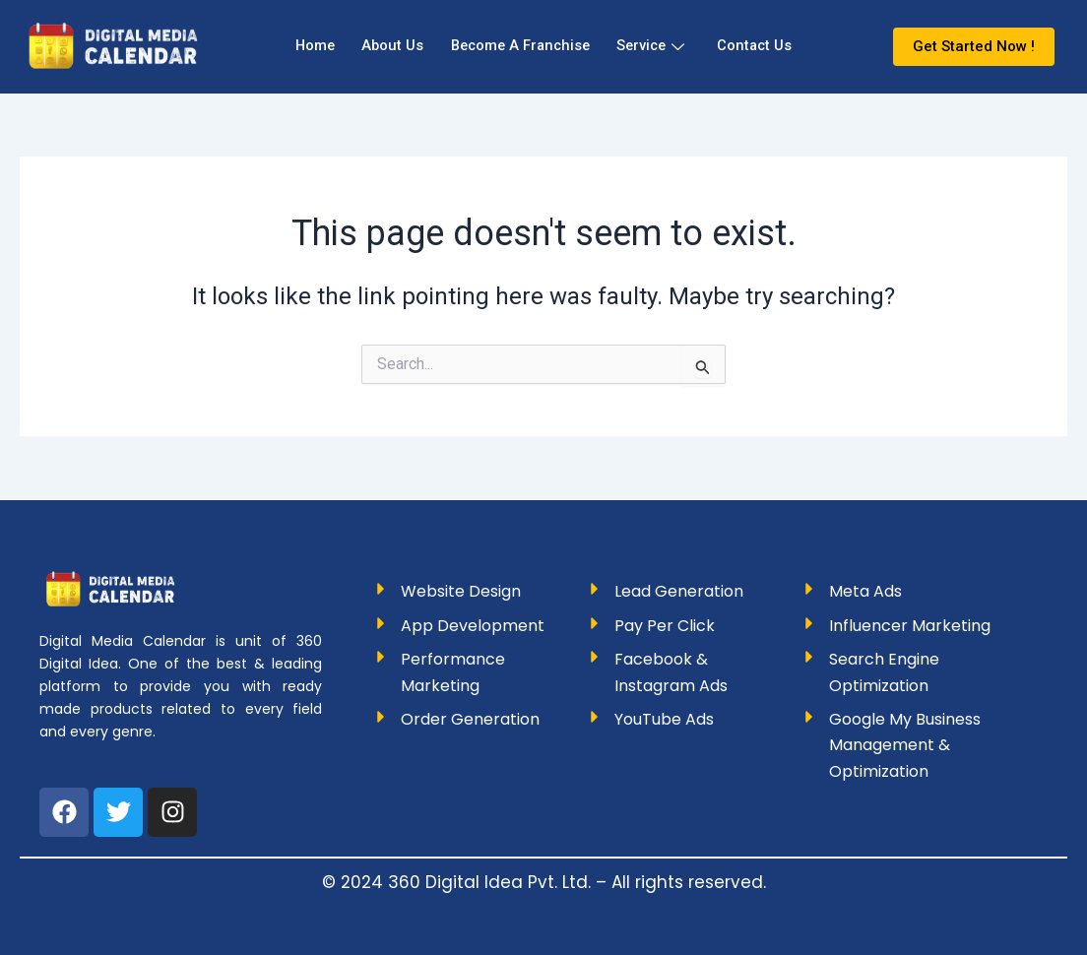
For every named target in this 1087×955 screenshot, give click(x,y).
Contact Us (766, 46)
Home (303, 46)
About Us (384, 46)
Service (656, 46)
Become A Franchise (519, 46)
